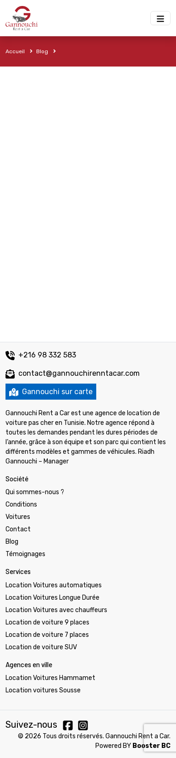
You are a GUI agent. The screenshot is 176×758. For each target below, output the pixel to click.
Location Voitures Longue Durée (52, 598)
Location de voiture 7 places (47, 635)
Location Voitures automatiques (54, 585)
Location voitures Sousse (43, 690)
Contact (18, 529)
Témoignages (25, 554)
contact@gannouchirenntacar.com (79, 373)
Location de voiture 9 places (47, 622)
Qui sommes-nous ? (35, 492)
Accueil (19, 51)
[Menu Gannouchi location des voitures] (160, 18)
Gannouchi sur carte (51, 391)
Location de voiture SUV (41, 647)
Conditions (21, 504)
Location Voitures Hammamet (50, 678)
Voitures (18, 517)
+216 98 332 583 (41, 355)
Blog (46, 51)
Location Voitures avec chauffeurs (56, 610)
